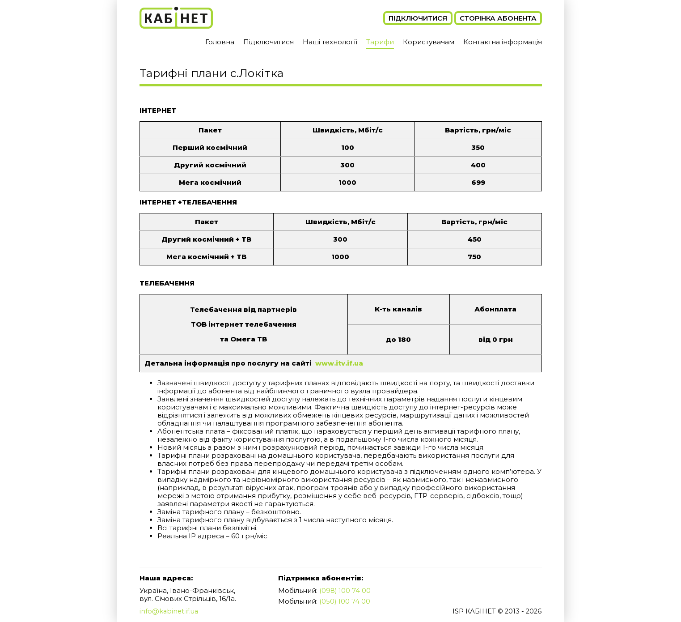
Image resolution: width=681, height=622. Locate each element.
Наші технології (330, 42)
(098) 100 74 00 (345, 590)
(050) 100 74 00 (345, 600)
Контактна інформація (502, 42)
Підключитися (418, 18)
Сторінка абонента (498, 18)
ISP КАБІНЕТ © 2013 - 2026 (495, 611)
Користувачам (428, 42)
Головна (219, 42)
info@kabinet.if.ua (170, 611)
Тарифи (380, 42)
